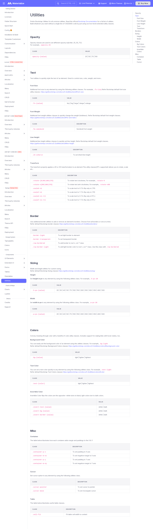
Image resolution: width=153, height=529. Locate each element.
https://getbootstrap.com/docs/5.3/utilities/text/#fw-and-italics (53, 118)
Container (140, 57)
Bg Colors (140, 44)
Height (139, 36)
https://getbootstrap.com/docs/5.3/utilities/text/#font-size (62, 92)
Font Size (140, 18)
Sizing (137, 34)
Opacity (138, 13)
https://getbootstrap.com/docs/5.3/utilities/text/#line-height (52, 143)
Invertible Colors (140, 50)
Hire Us (128, 3)
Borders (138, 31)
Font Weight (141, 21)
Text (137, 16)
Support (102, 3)
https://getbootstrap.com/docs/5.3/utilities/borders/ (78, 224)
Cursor (139, 62)
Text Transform (140, 27)
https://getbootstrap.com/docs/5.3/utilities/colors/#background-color (93, 346)
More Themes (115, 3)
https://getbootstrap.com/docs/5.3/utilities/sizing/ (77, 271)
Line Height (141, 24)
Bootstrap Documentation (87, 21)
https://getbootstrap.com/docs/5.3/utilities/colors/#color (83, 372)
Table (139, 59)
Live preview (85, 3)
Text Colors (141, 47)
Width (139, 39)
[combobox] (66, 3)
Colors (137, 41)
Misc (137, 54)
